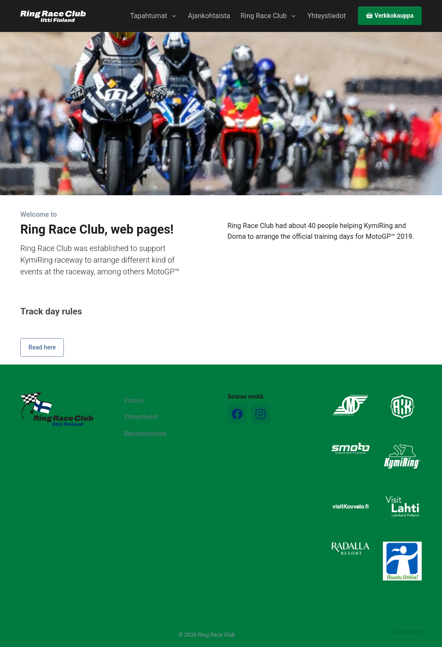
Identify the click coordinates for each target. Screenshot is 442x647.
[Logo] (57, 409)
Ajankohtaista (209, 16)
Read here (42, 371)
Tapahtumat (148, 16)
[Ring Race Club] (53, 16)
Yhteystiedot (326, 16)
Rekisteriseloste (145, 433)
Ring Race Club (263, 16)
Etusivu (133, 400)
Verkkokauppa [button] (390, 15)
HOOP (416, 632)
